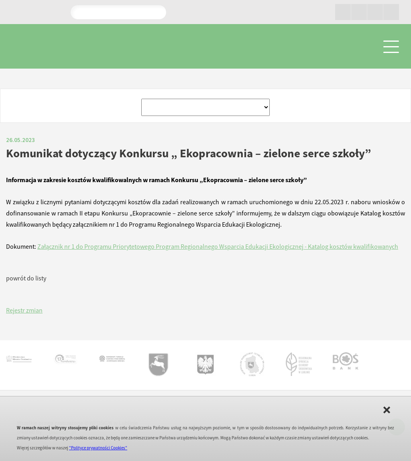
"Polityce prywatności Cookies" (98, 448)
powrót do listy (26, 278)
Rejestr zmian (24, 310)
